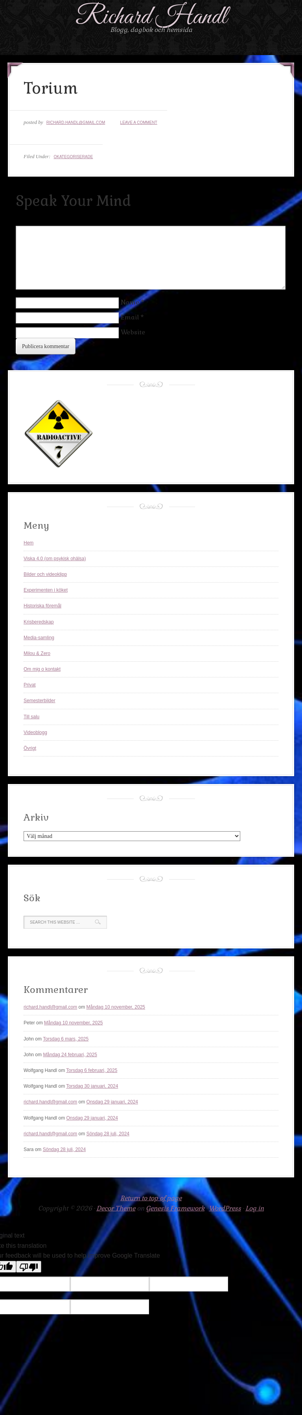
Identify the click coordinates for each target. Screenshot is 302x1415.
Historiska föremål (42, 606)
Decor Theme (115, 1208)
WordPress (225, 1208)
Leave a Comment (138, 122)
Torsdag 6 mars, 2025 (65, 1039)
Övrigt (30, 748)
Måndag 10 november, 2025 (116, 1007)
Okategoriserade (73, 157)
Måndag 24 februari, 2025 (70, 1054)
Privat (30, 685)
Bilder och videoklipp (45, 574)
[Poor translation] (28, 1267)
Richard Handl (151, 17)
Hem (28, 543)
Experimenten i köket (46, 590)
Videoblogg (35, 732)
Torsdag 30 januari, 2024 (92, 1086)
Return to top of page (151, 1198)
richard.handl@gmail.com (75, 122)
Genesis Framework (175, 1208)
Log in (254, 1208)
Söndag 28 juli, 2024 (108, 1133)
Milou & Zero (37, 653)
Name (130, 302)
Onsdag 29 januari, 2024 (112, 1102)
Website (133, 332)
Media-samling (39, 637)
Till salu (31, 716)
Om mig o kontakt (42, 669)
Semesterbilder (39, 700)
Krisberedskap (39, 622)
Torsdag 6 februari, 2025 (91, 1070)
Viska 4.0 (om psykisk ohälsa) (55, 558)
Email (130, 317)
